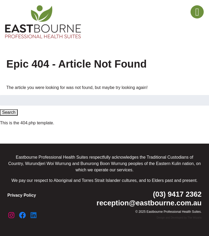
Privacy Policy (21, 195)
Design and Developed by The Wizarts (179, 217)
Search (9, 112)
